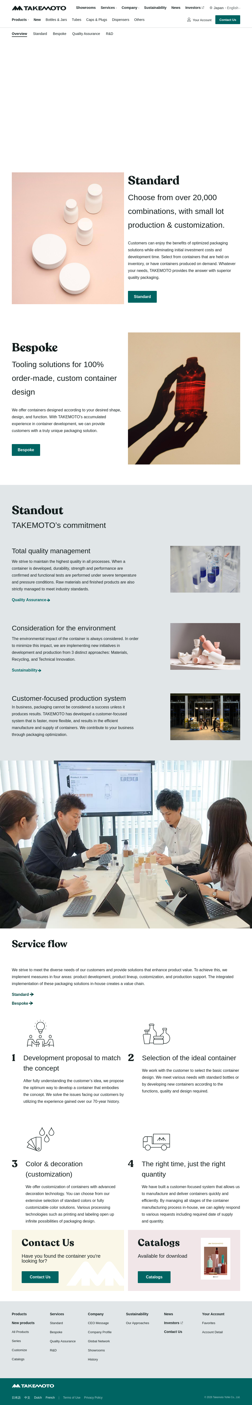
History (93, 1359)
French (50, 1397)
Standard (40, 34)
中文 (27, 1397)
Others (139, 20)
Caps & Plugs (96, 20)
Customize (19, 1350)
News (176, 8)
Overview (19, 34)
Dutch (38, 1397)
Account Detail (212, 1332)
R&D (109, 34)
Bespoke (59, 34)
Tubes (76, 20)
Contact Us (227, 20)
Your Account (202, 20)
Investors (193, 8)
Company (96, 1314)
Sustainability (155, 8)
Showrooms (86, 8)
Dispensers (120, 20)
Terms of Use (71, 1397)
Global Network (99, 1341)
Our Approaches (137, 1323)
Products (19, 20)
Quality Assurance (86, 34)
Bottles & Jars (56, 20)
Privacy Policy (93, 1397)
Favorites (208, 1323)
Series (16, 1341)
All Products (20, 1332)
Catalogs (154, 1277)
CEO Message (98, 1323)
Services (57, 1314)
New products (23, 1323)
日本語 (16, 1397)
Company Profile (99, 1332)
